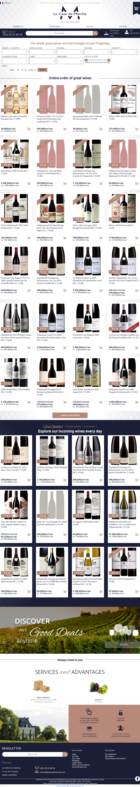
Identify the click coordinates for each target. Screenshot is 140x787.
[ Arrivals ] (90, 426)
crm (83, 786)
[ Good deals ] (73, 426)
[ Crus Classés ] (53, 426)
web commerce (77, 786)
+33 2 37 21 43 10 (47, 768)
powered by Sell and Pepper (63, 786)
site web (72, 786)
